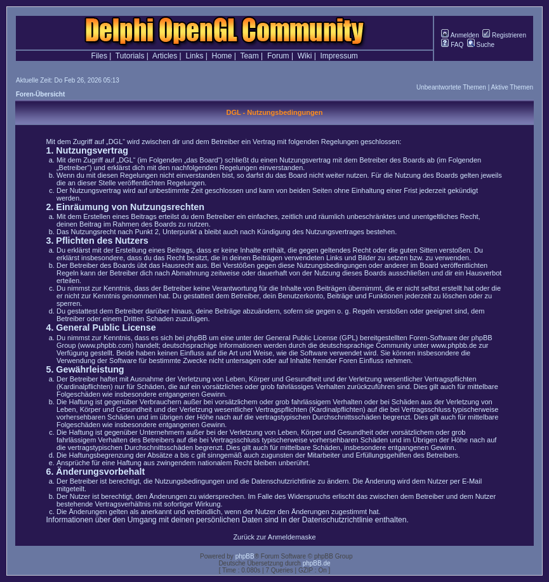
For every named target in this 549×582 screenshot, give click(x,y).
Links (194, 55)
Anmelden (460, 35)
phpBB (245, 556)
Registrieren (504, 35)
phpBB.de (317, 563)
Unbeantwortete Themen (451, 87)
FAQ (452, 44)
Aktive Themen (512, 87)
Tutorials (130, 55)
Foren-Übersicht (40, 94)
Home (222, 55)
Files (99, 55)
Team (249, 55)
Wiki (305, 55)
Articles (164, 55)
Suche (480, 44)
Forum (278, 55)
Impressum (339, 55)
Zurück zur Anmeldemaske (274, 537)
